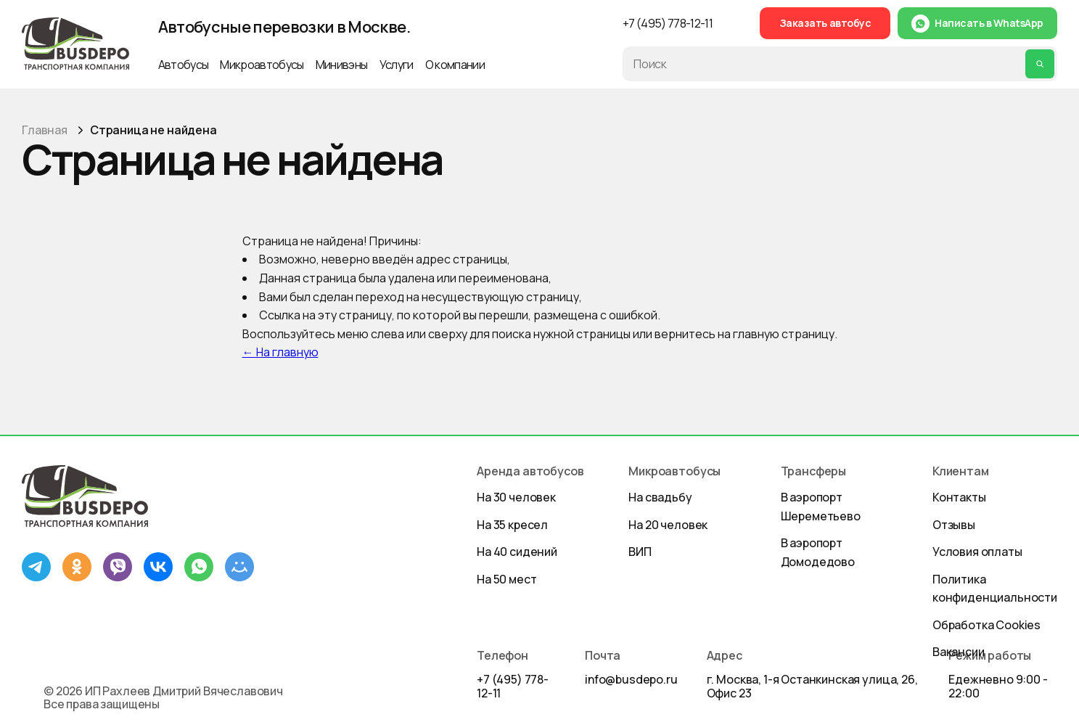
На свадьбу (660, 497)
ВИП (640, 552)
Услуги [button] (397, 64)
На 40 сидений (517, 552)
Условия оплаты (977, 552)
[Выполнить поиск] (1039, 63)
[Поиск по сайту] (826, 63)
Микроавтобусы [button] (261, 64)
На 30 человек (516, 497)
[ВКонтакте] (158, 566)
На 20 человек (667, 525)
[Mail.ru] (239, 566)
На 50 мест (506, 579)
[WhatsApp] (198, 566)
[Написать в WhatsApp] (977, 23)
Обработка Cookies (986, 625)
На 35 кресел (512, 525)
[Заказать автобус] (825, 23)
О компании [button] (455, 64)
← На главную (280, 352)
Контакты (959, 497)
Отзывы (953, 525)
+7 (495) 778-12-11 (513, 686)
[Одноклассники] (76, 566)
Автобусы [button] (183, 64)
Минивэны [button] (342, 64)
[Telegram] (36, 566)
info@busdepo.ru (631, 679)
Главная (44, 129)
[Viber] (117, 566)
